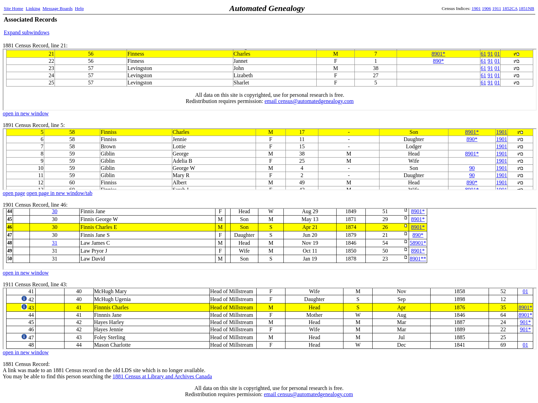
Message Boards (58, 8)
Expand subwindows (26, 32)
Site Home (13, 8)
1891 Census (270, 159)
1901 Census (270, 239)
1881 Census (270, 80)
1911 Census (270, 318)
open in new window (26, 113)
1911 (496, 8)
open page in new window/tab (59, 193)
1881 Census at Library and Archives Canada (162, 376)
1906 (486, 8)
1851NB (526, 8)
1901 (476, 8)
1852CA (509, 8)
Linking (33, 8)
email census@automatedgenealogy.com (308, 394)
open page (14, 193)
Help (79, 8)
